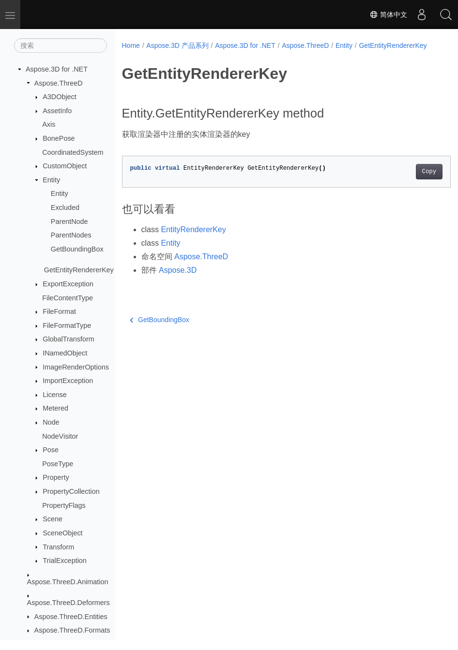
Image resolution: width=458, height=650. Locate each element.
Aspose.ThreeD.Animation (67, 582)
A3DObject (59, 97)
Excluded (65, 207)
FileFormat (59, 311)
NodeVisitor (60, 436)
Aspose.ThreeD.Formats (72, 630)
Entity (51, 180)
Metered (55, 408)
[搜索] (60, 45)
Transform (58, 547)
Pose (51, 450)
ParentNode (69, 221)
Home (131, 45)
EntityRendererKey (193, 240)
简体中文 (388, 14)
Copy (406, 181)
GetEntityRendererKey (79, 270)
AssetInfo (57, 111)
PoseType (57, 464)
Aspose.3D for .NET (57, 69)
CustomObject (65, 166)
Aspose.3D (178, 280)
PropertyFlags (64, 505)
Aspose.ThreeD (58, 83)
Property (56, 477)
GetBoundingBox (77, 249)
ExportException (68, 284)
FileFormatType (67, 325)
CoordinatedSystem (72, 152)
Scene (52, 519)
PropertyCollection (71, 491)
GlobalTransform (68, 339)
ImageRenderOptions (76, 367)
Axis (48, 124)
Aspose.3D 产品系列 (177, 45)
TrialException (65, 560)
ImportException (68, 380)
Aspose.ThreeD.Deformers (68, 602)
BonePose (59, 138)
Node (51, 422)
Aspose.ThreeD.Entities (70, 616)
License (55, 395)
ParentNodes (71, 235)
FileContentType (67, 298)
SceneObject (62, 533)
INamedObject (65, 353)
